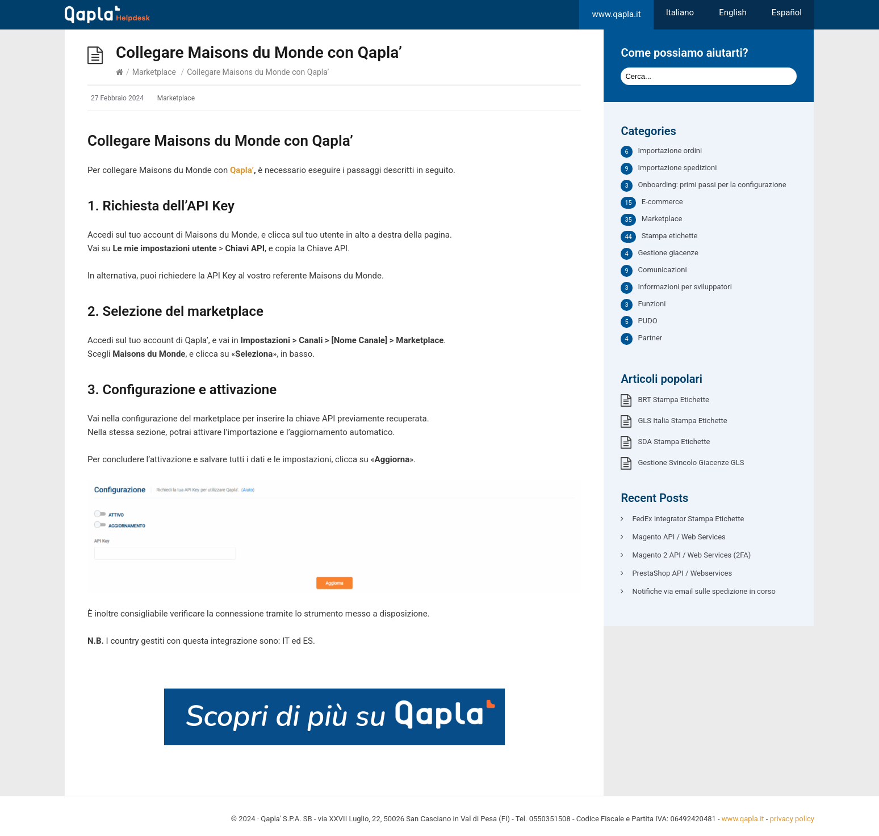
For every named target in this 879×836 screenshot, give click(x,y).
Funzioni (652, 303)
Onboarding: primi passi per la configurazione (712, 184)
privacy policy (792, 818)
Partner (650, 337)
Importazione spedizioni (677, 167)
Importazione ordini (670, 150)
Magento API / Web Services (678, 537)
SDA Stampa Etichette (674, 441)
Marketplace (154, 72)
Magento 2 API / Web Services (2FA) (691, 555)
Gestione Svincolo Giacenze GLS (691, 462)
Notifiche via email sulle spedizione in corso (703, 591)
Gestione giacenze (668, 252)
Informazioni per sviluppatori (685, 286)
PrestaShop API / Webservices (682, 573)
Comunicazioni (662, 269)
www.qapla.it (616, 14)
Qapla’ (242, 170)
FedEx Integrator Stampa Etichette (688, 518)
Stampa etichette (670, 235)
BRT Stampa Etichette (673, 399)
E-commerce (662, 201)
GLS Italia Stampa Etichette (682, 420)
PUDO (648, 320)
